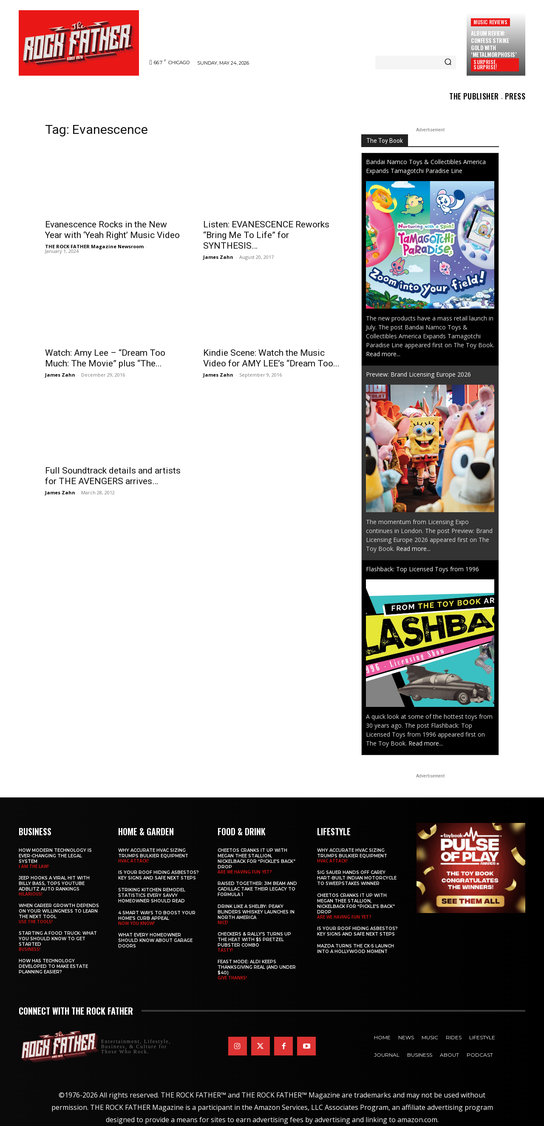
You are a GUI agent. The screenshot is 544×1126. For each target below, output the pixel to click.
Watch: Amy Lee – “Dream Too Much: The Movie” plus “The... (105, 358)
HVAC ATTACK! (133, 861)
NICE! (223, 922)
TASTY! (225, 950)
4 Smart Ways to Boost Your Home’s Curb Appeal (157, 915)
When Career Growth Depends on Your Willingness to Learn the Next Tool (59, 911)
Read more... (383, 354)
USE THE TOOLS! (36, 921)
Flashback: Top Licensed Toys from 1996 (422, 569)
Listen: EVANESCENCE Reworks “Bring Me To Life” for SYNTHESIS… (266, 235)
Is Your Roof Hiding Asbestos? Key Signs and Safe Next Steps (158, 875)
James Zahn (218, 257)
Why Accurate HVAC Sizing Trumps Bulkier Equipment (153, 853)
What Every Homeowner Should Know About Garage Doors (155, 940)
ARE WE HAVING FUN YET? (245, 872)
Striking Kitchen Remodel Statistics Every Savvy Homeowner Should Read (151, 895)
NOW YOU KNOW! (136, 923)
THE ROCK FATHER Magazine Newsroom (94, 246)
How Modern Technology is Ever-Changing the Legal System (55, 856)
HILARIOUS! (30, 894)
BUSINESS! (29, 949)
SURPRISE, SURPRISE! (485, 64)
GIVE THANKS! (232, 978)
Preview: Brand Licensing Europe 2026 (418, 374)
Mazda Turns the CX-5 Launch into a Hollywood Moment (355, 948)
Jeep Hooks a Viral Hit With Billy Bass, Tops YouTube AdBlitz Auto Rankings (54, 883)
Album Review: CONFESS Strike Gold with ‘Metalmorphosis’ (493, 44)
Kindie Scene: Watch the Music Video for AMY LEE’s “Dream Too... (271, 358)
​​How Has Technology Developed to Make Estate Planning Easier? (53, 966)
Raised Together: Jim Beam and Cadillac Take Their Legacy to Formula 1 (257, 889)
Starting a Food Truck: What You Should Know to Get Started (58, 938)
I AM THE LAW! (34, 866)
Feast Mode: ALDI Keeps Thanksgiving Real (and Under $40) (257, 967)
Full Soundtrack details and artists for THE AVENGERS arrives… (113, 475)
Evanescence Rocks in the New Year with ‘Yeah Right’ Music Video (112, 229)
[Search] (448, 62)
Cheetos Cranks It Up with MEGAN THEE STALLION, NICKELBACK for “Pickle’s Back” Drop (256, 859)
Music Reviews (490, 22)
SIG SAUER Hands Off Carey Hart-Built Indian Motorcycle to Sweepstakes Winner (357, 878)
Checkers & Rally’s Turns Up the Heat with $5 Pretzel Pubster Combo (254, 939)
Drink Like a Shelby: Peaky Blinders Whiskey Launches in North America (256, 912)
